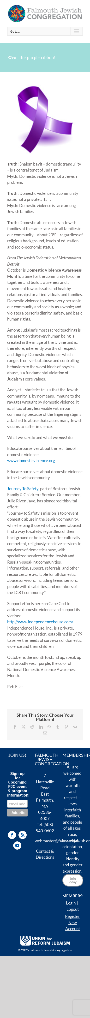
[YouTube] (17, 845)
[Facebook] (12, 835)
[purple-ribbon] (45, 118)
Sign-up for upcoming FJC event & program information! (17, 784)
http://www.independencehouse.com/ (40, 621)
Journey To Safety (22, 488)
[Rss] (22, 835)
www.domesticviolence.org (31, 460)
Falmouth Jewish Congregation (51, 950)
